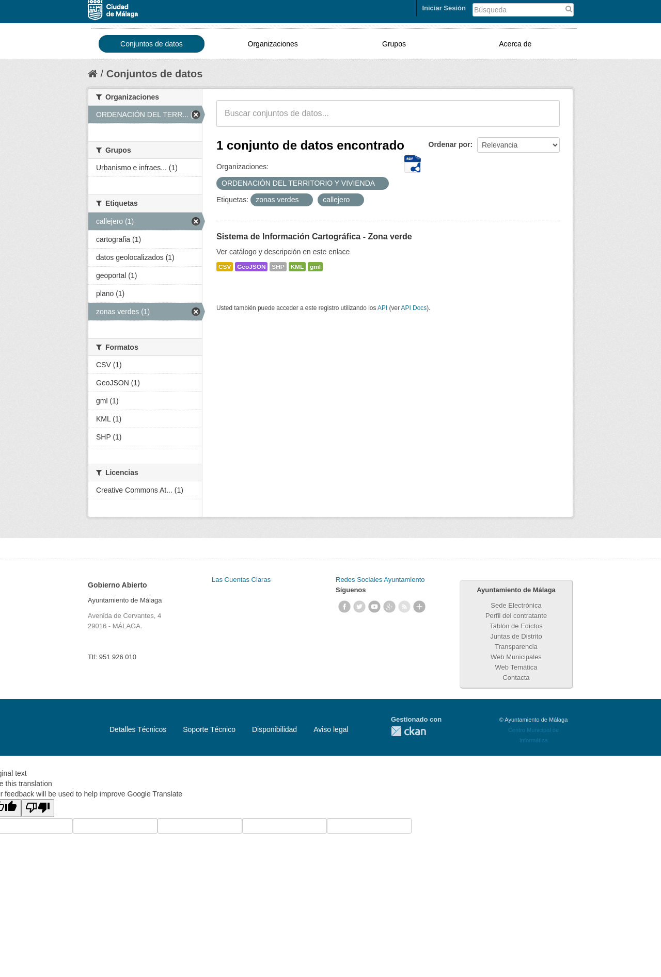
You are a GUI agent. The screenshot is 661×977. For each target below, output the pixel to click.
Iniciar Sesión (444, 8)
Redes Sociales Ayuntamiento (380, 579)
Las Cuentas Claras (241, 579)
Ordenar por (449, 144)
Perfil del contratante (516, 616)
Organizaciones (273, 44)
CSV (224, 266)
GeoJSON (251, 266)
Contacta (515, 677)
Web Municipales (516, 657)
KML (297, 266)
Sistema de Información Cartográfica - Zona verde (314, 236)
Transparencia (516, 646)
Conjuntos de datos (151, 44)
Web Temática (516, 667)
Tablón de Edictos (516, 626)
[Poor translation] (37, 808)
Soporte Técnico (209, 729)
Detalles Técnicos (137, 729)
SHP (278, 266)
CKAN (408, 731)
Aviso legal (330, 729)
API (382, 308)
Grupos (394, 44)
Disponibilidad (274, 729)
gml (315, 266)
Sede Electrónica (516, 605)
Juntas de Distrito (516, 636)
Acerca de (515, 44)
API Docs (414, 308)
